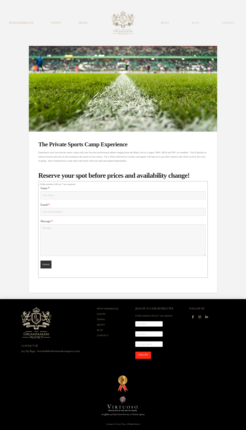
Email (45, 204)
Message (46, 221)
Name (45, 188)
